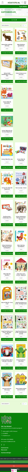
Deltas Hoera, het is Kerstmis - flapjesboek (21, 274)
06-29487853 (24, 6)
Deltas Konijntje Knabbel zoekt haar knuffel (21, 389)
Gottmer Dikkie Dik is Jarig (6, 159)
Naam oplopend (5, 25)
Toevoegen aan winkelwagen (7, 52)
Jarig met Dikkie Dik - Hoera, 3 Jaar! (7, 303)
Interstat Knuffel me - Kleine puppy (7, 389)
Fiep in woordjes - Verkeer (21, 188)
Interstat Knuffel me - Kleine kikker (21, 360)
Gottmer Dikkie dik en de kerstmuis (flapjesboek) (7, 131)
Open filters (14, 19)
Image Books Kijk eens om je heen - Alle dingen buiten (21, 303)
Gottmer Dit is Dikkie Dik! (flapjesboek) (7, 188)
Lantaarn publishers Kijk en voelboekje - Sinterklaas (7, 360)
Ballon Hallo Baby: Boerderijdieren (21, 246)
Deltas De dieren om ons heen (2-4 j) (21, 74)
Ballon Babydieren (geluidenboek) (21, 45)
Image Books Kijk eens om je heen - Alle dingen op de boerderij (21, 332)
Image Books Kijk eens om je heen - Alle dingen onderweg (6, 332)
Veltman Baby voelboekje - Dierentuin (7, 45)
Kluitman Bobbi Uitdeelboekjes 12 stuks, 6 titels (7, 74)
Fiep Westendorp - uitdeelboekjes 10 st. (7, 217)
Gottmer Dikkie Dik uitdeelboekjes (21, 160)
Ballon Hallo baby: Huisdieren (7, 274)
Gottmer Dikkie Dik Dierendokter (7, 102)
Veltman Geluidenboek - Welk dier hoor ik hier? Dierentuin (21, 218)
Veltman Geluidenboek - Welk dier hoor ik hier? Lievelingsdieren (7, 246)
